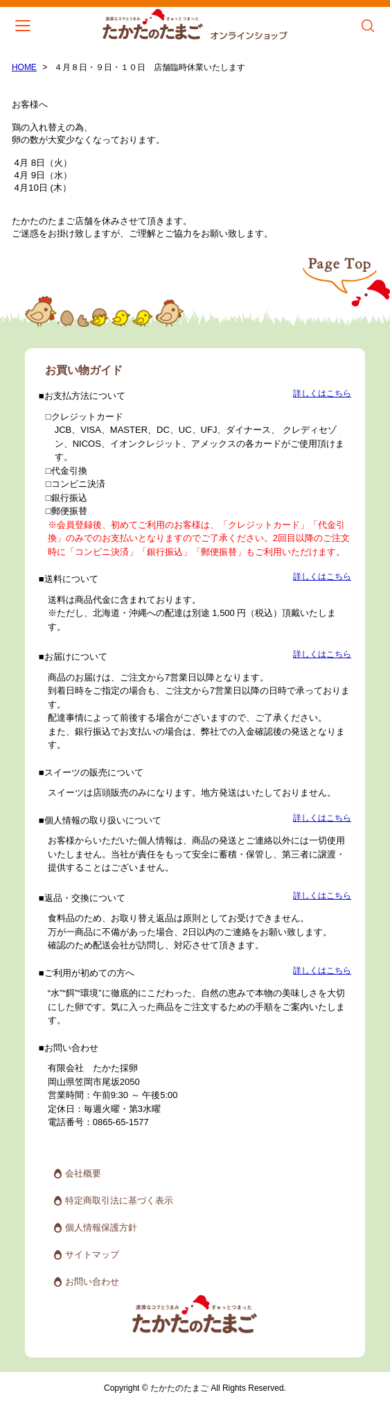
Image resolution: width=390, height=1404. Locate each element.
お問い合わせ (92, 1281)
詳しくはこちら (322, 393)
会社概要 (83, 1173)
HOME (24, 67)
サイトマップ (92, 1254)
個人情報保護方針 (101, 1227)
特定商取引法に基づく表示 (119, 1200)
